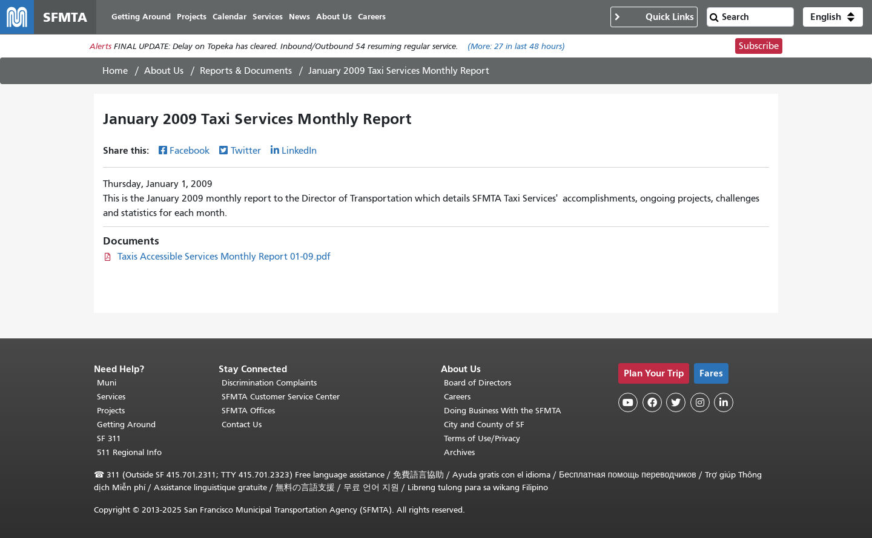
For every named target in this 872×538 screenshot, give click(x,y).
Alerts (100, 46)
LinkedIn (299, 150)
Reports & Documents (246, 70)
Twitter (246, 150)
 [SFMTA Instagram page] (700, 402)
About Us (163, 70)
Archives (459, 452)
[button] (833, 17)
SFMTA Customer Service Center (281, 397)
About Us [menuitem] (334, 16)
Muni (106, 383)
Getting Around (126, 424)
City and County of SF (484, 424)
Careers (457, 397)
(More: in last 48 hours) (516, 46)
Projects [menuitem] (191, 16)
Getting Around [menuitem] (141, 16)
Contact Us (242, 424)
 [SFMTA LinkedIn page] (723, 402)
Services (111, 397)
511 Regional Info (129, 452)
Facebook (190, 150)
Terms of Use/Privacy (482, 438)
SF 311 (109, 438)
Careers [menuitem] (372, 16)
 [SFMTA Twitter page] (676, 402)
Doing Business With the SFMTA (502, 410)
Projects (111, 410)
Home (115, 70)
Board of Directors (477, 383)
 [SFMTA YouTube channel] (628, 402)
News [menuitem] (299, 16)
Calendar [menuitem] (229, 16)
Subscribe (759, 46)
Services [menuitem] (268, 16)
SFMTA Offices (248, 410)
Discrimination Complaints (269, 383)
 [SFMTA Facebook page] (652, 402)
